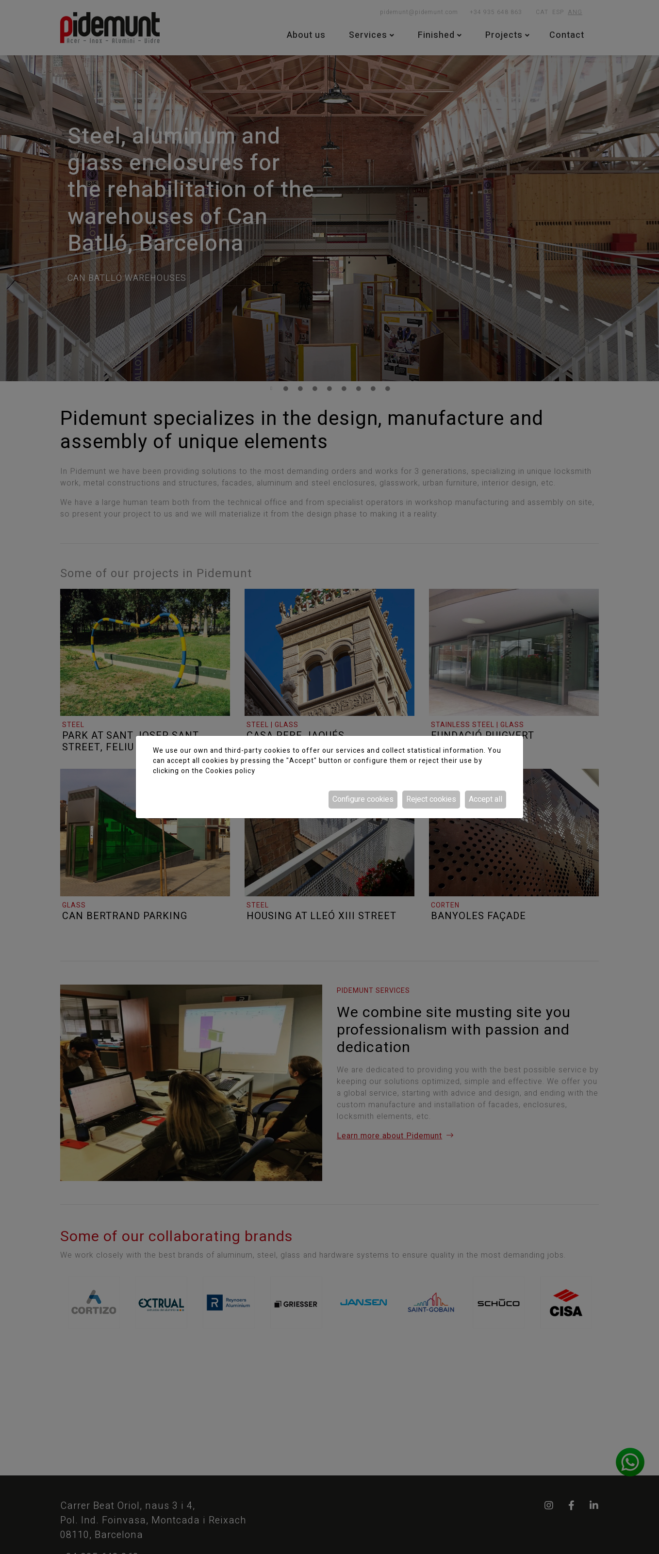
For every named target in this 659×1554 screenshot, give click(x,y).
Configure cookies (363, 799)
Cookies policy (230, 771)
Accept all (485, 799)
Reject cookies (431, 799)
